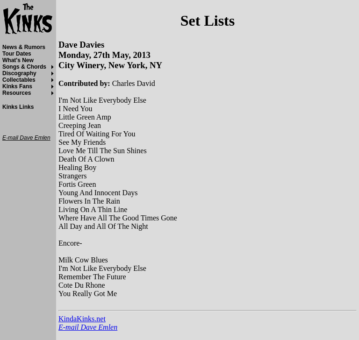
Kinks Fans (17, 86)
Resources (16, 93)
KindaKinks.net (82, 319)
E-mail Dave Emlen (87, 327)
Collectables (19, 80)
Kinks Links (18, 107)
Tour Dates (16, 53)
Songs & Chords (24, 67)
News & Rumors (23, 47)
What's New (18, 60)
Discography (19, 73)
